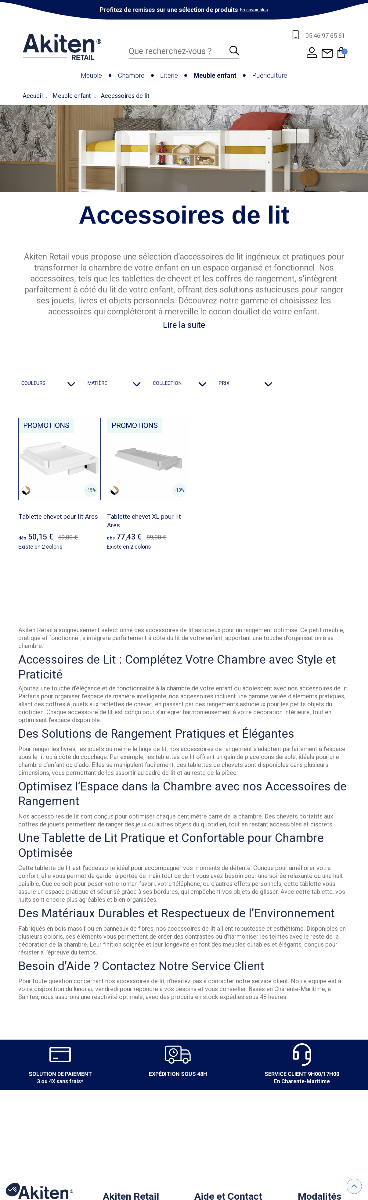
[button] (12, 1189)
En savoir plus (254, 10)
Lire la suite (184, 325)
